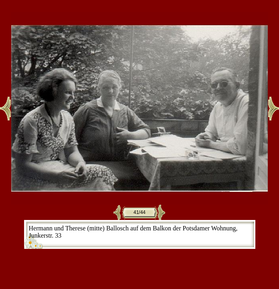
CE (252, 251)
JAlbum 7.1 (194, 251)
